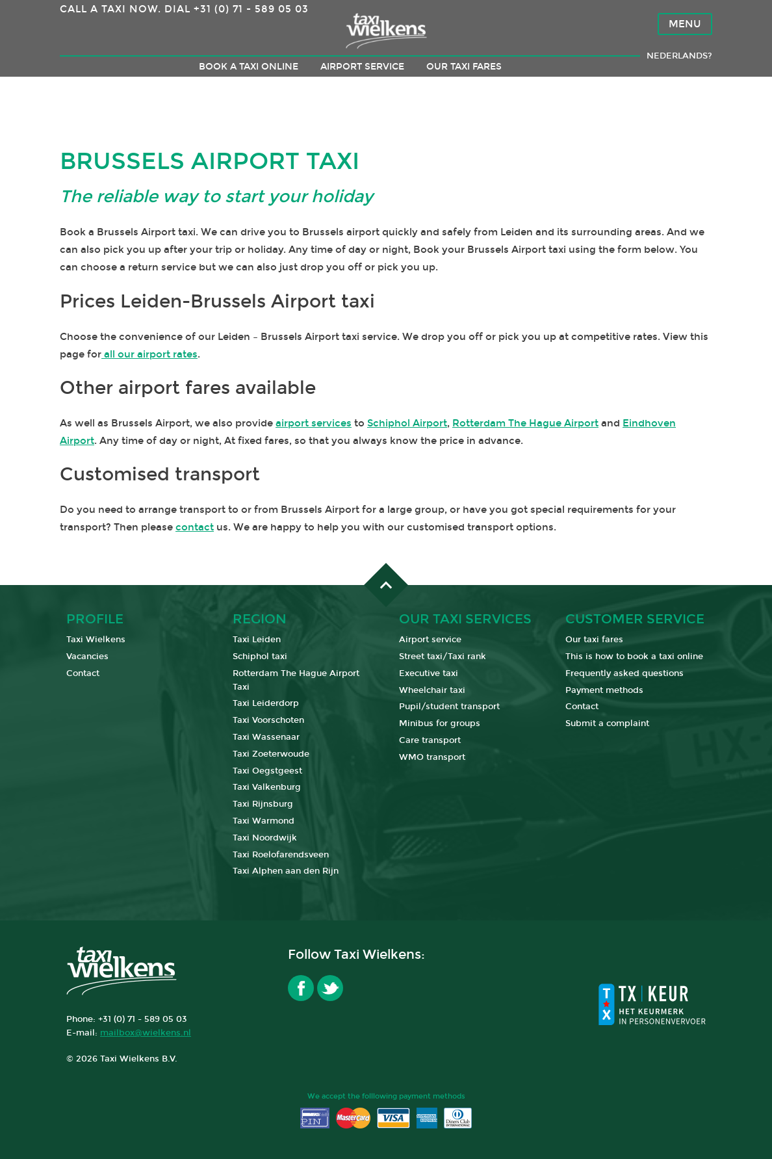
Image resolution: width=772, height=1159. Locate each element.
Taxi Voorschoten (268, 720)
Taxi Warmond (263, 821)
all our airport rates (149, 354)
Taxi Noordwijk (265, 838)
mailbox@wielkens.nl (145, 1033)
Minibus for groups (439, 723)
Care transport (430, 740)
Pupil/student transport (449, 706)
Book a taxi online (248, 92)
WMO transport (432, 757)
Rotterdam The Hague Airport (525, 423)
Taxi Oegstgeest (267, 771)
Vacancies (87, 656)
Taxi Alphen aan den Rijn (286, 871)
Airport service (362, 92)
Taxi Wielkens (95, 639)
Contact (82, 673)
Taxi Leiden (257, 639)
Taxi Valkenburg (267, 787)
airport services (314, 423)
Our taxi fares (464, 92)
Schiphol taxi (260, 656)
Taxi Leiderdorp (266, 703)
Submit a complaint (607, 723)
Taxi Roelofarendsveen (281, 855)
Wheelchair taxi (432, 690)
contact (194, 527)
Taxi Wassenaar (266, 737)
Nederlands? (679, 82)
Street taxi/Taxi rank (442, 656)
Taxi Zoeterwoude (271, 754)
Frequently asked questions (624, 673)
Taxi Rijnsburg (263, 804)
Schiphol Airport (407, 423)
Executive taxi (428, 673)
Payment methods (604, 690)
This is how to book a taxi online (634, 656)
